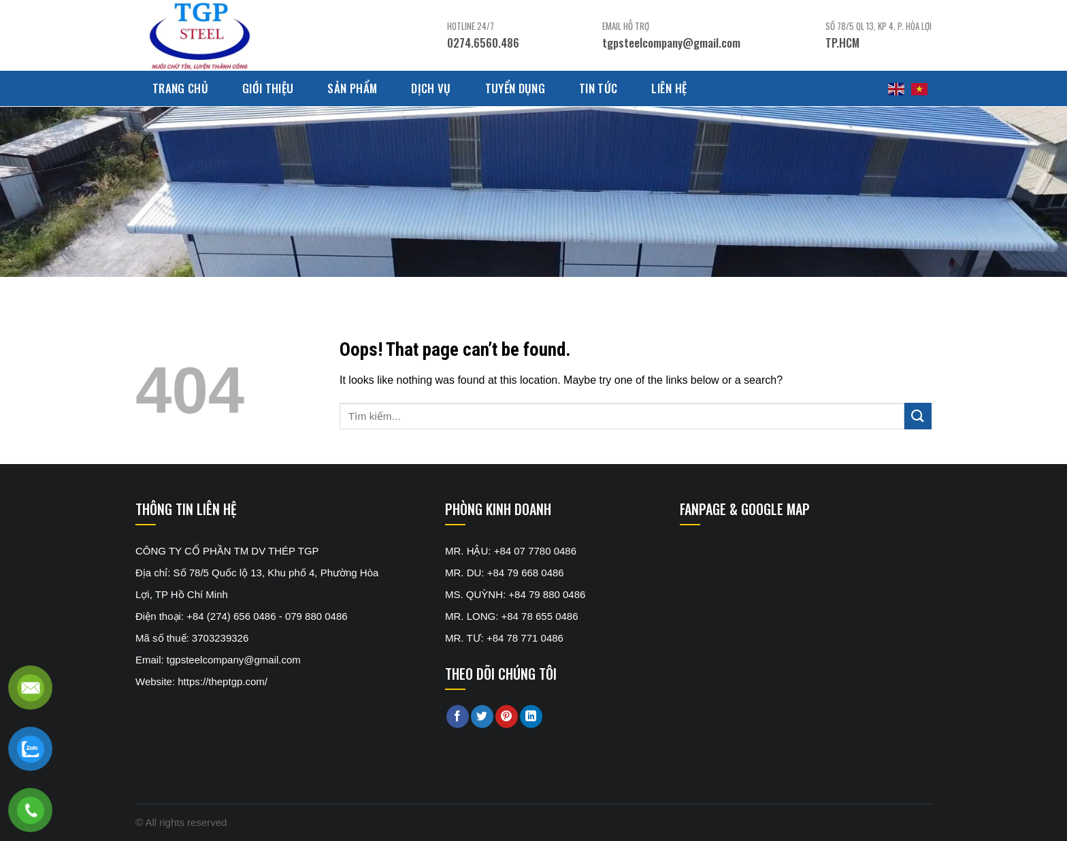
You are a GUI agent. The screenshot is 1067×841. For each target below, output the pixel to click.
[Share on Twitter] (482, 716)
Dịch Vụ (430, 88)
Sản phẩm (352, 88)
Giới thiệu (267, 88)
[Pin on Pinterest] (506, 716)
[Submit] (918, 416)
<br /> (782, 591)
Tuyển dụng (515, 88)
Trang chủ (180, 88)
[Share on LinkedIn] (531, 716)
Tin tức (598, 88)
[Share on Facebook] (457, 716)
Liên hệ (669, 88)
